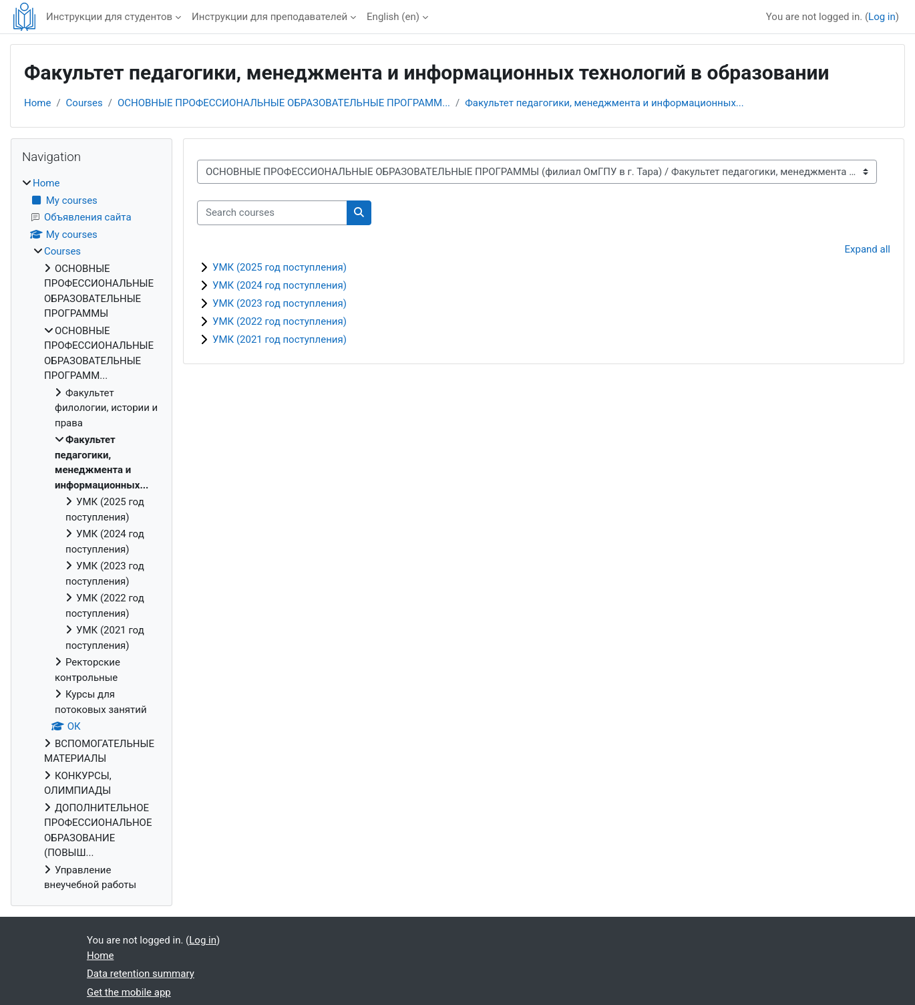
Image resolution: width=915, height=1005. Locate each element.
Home (37, 103)
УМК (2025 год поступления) (279, 267)
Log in (882, 17)
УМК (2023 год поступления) (279, 303)
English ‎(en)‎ (393, 17)
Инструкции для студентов (109, 17)
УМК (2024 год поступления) (279, 285)
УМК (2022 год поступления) (279, 321)
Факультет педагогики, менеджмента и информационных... (604, 103)
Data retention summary (140, 974)
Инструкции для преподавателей (269, 17)
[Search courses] (272, 212)
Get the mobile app (129, 992)
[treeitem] (91, 534)
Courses (84, 103)
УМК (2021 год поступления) (279, 339)
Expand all (867, 249)
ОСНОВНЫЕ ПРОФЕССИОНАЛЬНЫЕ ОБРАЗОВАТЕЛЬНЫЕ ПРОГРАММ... (284, 103)
